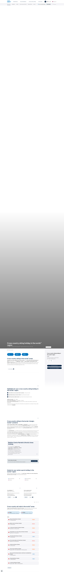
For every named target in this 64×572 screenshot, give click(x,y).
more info (13, 404)
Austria (21, 424)
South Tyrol (18, 361)
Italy (19, 424)
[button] (8, 4)
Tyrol (22, 361)
